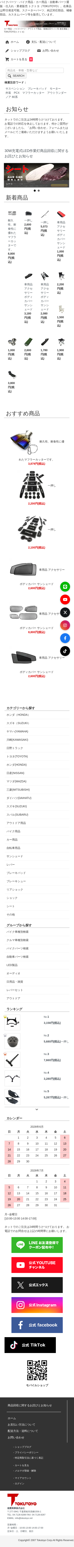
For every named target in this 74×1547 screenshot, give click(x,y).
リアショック (15, 889)
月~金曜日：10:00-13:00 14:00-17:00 (25, 1528)
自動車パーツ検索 (18, 956)
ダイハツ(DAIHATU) (19, 798)
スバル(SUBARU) (17, 814)
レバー (11, 864)
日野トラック (15, 748)
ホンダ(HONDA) (17, 764)
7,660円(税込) (52, 1060)
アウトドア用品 (16, 823)
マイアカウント (23, 1478)
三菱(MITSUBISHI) (18, 789)
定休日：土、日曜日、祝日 (20, 1531)
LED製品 (12, 965)
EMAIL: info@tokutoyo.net (20, 1518)
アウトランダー (57, 92)
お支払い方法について (21, 1424)
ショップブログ (17, 50)
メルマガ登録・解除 (25, 1470)
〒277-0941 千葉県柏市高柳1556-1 (24, 1511)
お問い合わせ (48, 50)
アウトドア (13, 998)
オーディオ (13, 973)
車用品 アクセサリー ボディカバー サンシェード (61, 231)
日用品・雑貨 (15, 981)
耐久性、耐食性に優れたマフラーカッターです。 (12, 231)
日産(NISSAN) (15, 773)
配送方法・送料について (23, 1430)
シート (11, 906)
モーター (55, 88)
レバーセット (15, 990)
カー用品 (12, 839)
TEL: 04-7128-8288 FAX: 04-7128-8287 (26, 1515)
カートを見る (19, 59)
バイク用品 (13, 831)
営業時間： (12, 1524)
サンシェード (15, 856)
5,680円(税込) (52, 1041)
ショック (12, 897)
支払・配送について (41, 41)
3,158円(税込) (52, 1022)
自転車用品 (13, 847)
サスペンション (15, 88)
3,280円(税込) (52, 1078)
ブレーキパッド (37, 88)
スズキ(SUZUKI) (17, 806)
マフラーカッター (33, 92)
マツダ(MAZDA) (16, 781)
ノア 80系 (12, 96)
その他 (11, 914)
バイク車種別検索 (18, 931)
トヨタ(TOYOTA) (17, 756)
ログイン (19, 1483)
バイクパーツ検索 (18, 948)
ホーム (12, 41)
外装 (8, 92)
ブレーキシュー (16, 881)
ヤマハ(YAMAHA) (17, 731)
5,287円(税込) (52, 1097)
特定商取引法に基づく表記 (29, 1457)
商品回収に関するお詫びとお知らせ (30, 1405)
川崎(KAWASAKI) (17, 739)
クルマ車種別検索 (18, 940)
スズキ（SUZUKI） (18, 723)
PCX (17, 92)
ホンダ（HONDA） (18, 714)
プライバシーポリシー (26, 1452)
